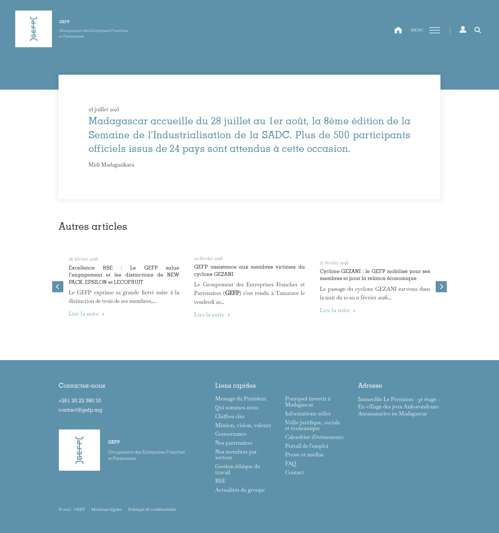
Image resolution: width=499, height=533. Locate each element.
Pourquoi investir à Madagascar (307, 401)
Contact (294, 472)
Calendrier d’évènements (314, 437)
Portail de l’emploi (306, 446)
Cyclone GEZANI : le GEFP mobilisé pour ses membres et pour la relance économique (375, 274)
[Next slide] (441, 286)
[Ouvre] (434, 30)
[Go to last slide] (57, 286)
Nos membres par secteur (236, 455)
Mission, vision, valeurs (243, 425)
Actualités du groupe (240, 490)
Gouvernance (231, 434)
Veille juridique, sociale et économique (312, 425)
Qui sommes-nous (236, 408)
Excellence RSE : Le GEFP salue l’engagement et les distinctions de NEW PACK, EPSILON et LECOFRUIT (124, 274)
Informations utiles (308, 414)
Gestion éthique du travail (237, 469)
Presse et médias (304, 455)
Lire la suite (86, 313)
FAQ (290, 464)
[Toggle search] (477, 30)
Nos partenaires (233, 443)
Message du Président (240, 399)
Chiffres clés (229, 416)
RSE (220, 481)
